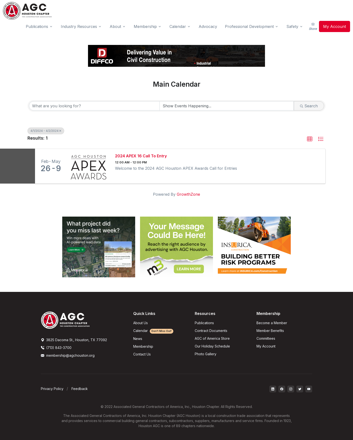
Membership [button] (145, 26)
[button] (310, 139)
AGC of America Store (212, 338)
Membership (143, 346)
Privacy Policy (52, 389)
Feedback (79, 389)
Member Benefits (270, 331)
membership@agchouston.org (68, 355)
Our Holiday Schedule (212, 346)
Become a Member (271, 323)
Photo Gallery (205, 354)
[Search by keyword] (94, 105)
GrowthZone (188, 194)
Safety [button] (292, 26)
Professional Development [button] (249, 26)
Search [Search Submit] (309, 105)
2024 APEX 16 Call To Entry (141, 156)
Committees (265, 338)
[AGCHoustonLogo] (65, 320)
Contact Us (142, 354)
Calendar (153, 331)
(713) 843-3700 (56, 348)
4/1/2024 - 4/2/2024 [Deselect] (45, 131)
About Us (140, 323)
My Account (334, 26)
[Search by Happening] (226, 105)
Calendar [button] (177, 26)
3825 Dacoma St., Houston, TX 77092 (74, 340)
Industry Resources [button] (79, 26)
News (137, 339)
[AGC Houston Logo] (27, 11)
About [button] (115, 26)
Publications (204, 323)
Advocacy (208, 26)
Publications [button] (37, 26)
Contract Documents (211, 331)
